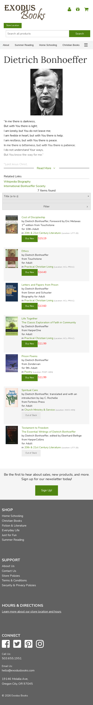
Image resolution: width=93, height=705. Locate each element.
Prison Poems (29, 356)
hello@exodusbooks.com (18, 670)
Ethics (25, 251)
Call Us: (6, 654)
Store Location (12, 25)
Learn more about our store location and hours (31, 612)
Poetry (28, 372)
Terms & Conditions (14, 580)
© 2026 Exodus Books (15, 695)
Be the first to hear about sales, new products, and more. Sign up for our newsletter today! (46, 476)
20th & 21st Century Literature (42, 233)
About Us (8, 566)
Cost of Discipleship (33, 217)
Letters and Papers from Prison (40, 285)
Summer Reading (24, 45)
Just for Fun (9, 535)
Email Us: (7, 666)
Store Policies (11, 576)
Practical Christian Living (38, 267)
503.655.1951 (12, 658)
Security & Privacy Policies (19, 585)
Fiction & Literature (14, 526)
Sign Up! (46, 490)
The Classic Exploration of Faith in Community (49, 322)
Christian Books (71, 45)
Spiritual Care (30, 390)
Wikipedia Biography (17, 182)
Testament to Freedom (35, 428)
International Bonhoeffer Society (24, 186)
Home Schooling (48, 45)
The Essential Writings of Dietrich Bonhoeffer (49, 432)
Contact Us (9, 571)
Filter (47, 206)
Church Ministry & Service (39, 410)
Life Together (29, 318)
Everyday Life (11, 530)
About (6, 45)
